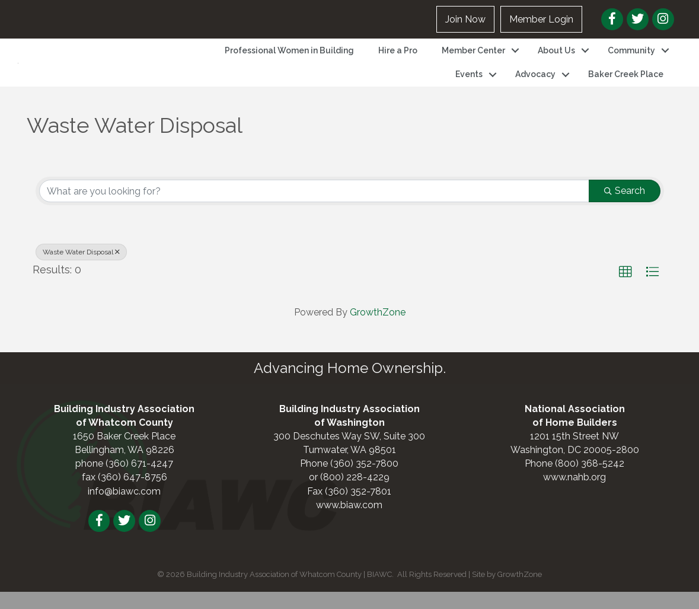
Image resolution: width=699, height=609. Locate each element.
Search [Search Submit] (624, 207)
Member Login (541, 19)
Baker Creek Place (625, 83)
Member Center (473, 58)
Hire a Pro (397, 58)
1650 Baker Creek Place (124, 452)
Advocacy (535, 83)
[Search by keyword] (314, 207)
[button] (625, 289)
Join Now (465, 19)
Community (631, 58)
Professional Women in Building (289, 58)
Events (469, 83)
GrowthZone (378, 328)
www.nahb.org (574, 494)
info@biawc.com (124, 508)
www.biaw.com (349, 521)
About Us (556, 58)
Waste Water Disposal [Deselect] (81, 268)
